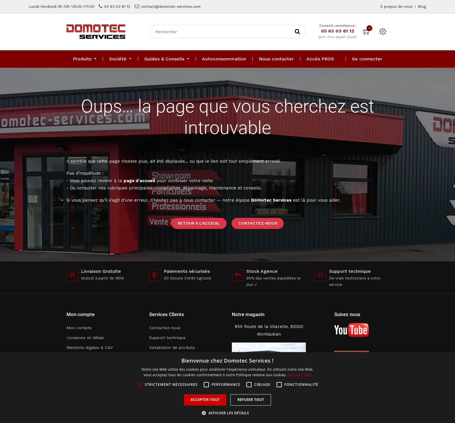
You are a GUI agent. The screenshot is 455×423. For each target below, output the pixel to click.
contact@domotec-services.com (171, 6)
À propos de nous (396, 6)
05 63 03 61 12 (117, 6)
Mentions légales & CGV (89, 347)
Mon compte (79, 327)
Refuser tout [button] (250, 399)
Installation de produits (172, 347)
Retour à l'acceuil (199, 223)
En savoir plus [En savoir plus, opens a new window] (299, 374)
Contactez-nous (257, 223)
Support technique (167, 337)
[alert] (227, 387)
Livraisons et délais (85, 337)
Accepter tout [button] (205, 399)
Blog (422, 6)
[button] (227, 413)
